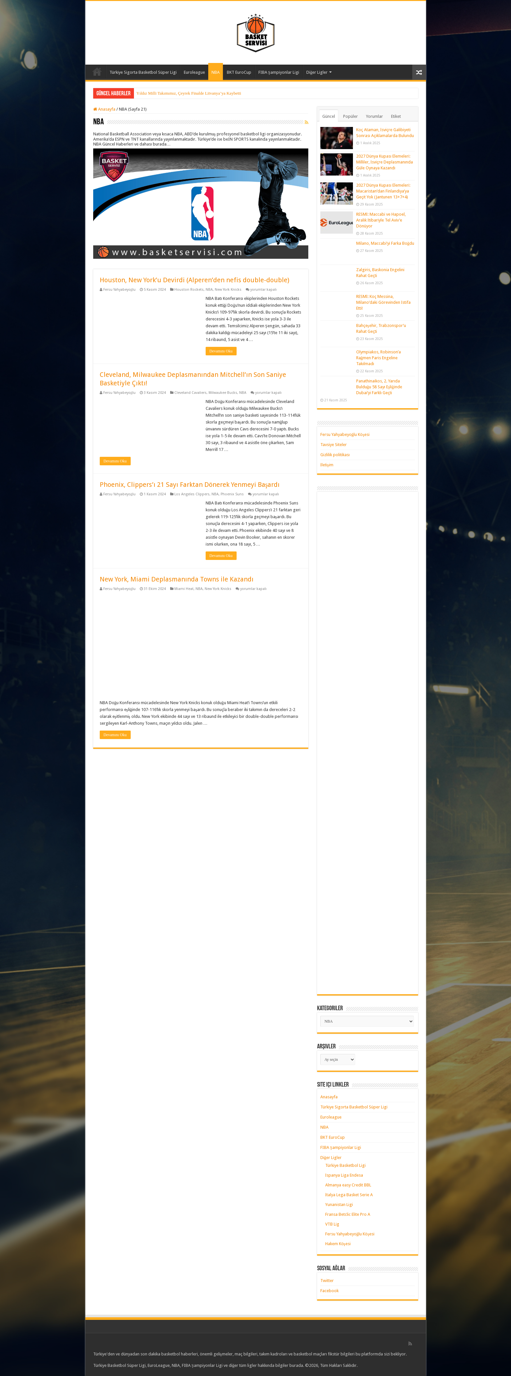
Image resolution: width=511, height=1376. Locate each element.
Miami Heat (184, 589)
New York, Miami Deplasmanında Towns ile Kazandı (177, 579)
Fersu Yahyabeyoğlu (119, 289)
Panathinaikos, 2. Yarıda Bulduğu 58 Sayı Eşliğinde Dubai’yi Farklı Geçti (379, 387)
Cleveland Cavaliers (190, 393)
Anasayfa (97, 71)
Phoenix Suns (232, 494)
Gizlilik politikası (335, 454)
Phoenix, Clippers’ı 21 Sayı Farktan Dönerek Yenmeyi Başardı (190, 484)
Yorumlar (374, 116)
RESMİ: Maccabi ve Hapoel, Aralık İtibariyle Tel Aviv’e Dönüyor (381, 220)
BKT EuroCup (239, 72)
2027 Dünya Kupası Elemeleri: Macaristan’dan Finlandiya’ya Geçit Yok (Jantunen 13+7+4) (383, 191)
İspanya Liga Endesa (344, 1175)
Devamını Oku (221, 351)
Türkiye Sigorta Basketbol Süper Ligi (143, 72)
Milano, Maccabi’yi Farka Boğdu (385, 243)
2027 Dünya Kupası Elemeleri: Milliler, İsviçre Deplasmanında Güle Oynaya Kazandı (384, 162)
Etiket (396, 116)
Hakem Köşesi (338, 1243)
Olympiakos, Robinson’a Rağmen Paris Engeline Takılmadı (378, 357)
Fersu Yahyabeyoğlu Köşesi (345, 434)
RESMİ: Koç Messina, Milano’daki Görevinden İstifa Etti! (383, 302)
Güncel (328, 116)
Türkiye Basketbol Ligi (345, 1165)
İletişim (326, 464)
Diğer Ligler (317, 72)
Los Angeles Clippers (192, 494)
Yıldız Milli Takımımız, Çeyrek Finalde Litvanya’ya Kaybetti (189, 93)
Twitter (327, 1280)
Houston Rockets (189, 289)
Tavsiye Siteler (333, 444)
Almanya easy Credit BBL (348, 1185)
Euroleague (194, 72)
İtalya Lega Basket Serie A (349, 1194)
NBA (216, 72)
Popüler (350, 116)
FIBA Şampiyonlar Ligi (278, 72)
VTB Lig (332, 1224)
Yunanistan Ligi (339, 1204)
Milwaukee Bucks (223, 393)
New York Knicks (228, 289)
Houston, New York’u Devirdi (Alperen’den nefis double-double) (194, 280)
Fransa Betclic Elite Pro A (347, 1214)
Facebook (329, 1290)
